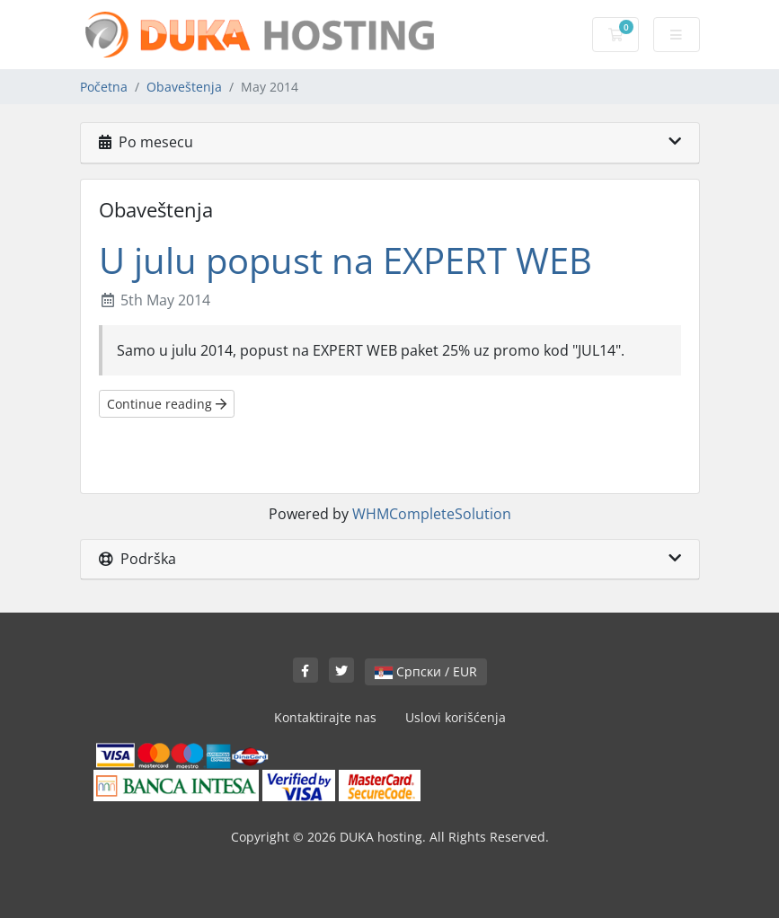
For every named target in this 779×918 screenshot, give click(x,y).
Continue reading (166, 403)
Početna (104, 86)
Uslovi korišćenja (455, 717)
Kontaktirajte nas (325, 717)
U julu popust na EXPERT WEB (345, 260)
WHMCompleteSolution (431, 514)
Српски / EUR (426, 671)
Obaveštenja (184, 86)
